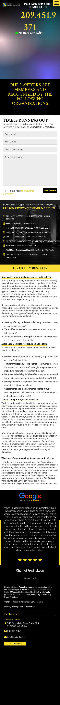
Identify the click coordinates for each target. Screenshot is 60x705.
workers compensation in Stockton (40, 419)
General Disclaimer (26, 607)
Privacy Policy (10, 607)
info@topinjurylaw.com (16, 637)
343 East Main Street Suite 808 (23, 623)
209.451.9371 (38, 21)
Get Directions (15, 643)
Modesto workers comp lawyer (24, 441)
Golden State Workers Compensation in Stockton (27, 463)
